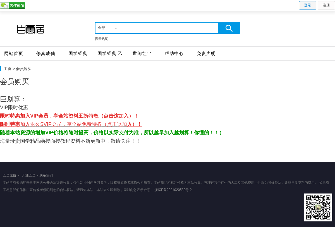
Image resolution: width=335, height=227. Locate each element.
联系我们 (46, 175)
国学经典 (77, 53)
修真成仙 (45, 53)
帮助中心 (174, 53)
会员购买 (24, 68)
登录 (307, 5)
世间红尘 (142, 53)
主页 (7, 68)
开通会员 (28, 175)
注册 (326, 5)
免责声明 (206, 53)
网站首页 (13, 53)
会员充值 (9, 175)
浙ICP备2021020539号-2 (173, 190)
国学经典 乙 (110, 53)
